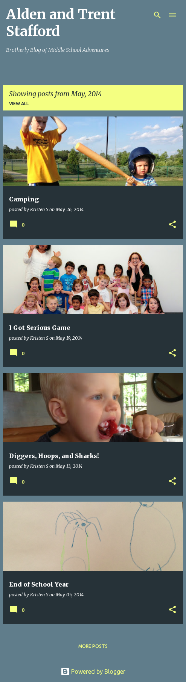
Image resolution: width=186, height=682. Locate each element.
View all (19, 103)
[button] (172, 225)
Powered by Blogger (93, 671)
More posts (93, 646)
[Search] (157, 15)
